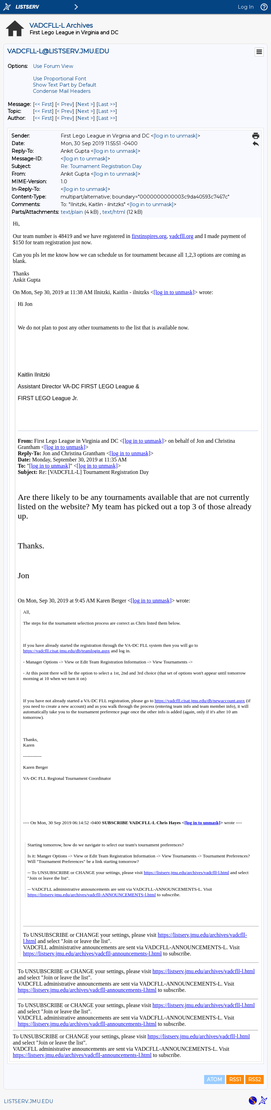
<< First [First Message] (43, 104)
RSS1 (235, 1079)
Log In (246, 7)
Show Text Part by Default (64, 85)
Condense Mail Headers (61, 91)
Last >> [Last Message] (106, 104)
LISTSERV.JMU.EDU (28, 1101)
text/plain (72, 212)
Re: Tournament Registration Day (101, 166)
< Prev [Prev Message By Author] (64, 118)
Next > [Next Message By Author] (85, 118)
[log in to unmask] (176, 136)
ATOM (214, 1079)
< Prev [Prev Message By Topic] (64, 111)
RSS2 (254, 1079)
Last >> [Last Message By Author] (106, 118)
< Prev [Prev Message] (64, 104)
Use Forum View (53, 66)
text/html (113, 212)
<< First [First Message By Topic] (43, 111)
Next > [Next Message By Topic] (85, 111)
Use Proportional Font (59, 79)
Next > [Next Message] (85, 104)
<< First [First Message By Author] (43, 118)
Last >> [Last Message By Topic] (106, 111)
